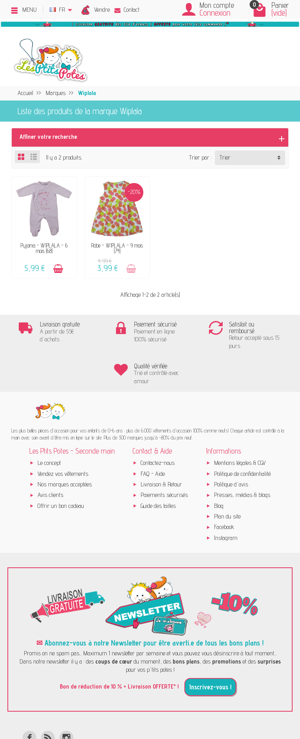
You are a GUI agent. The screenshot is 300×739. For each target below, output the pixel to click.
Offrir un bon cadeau (61, 468)
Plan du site (227, 479)
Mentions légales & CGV (240, 426)
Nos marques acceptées (65, 447)
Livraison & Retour (161, 447)
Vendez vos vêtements (63, 436)
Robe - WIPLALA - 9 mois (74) (114, 246)
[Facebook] (29, 700)
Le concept (49, 426)
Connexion (215, 13)
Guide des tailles (158, 468)
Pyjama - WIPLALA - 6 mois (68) (43, 246)
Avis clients (50, 458)
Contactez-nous (158, 426)
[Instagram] (66, 700)
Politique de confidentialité (242, 436)
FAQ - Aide (153, 436)
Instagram (226, 500)
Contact (126, 9)
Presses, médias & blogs (242, 458)
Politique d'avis (231, 447)
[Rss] (48, 700)
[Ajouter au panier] (57, 267)
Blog (218, 468)
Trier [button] (225, 157)
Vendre (102, 9)
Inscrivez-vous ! (210, 650)
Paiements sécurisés (164, 458)
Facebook (224, 490)
